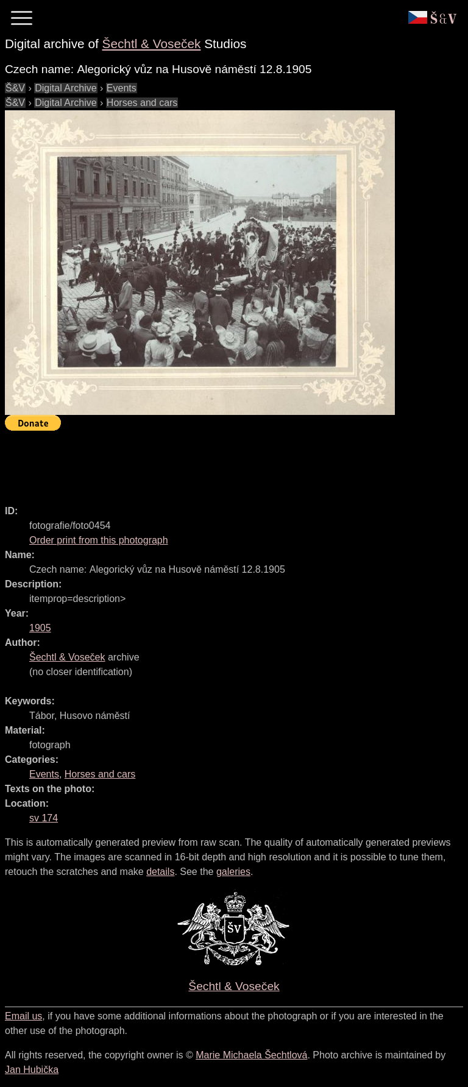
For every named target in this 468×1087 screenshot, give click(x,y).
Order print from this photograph (98, 540)
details (160, 871)
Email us (23, 1016)
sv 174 (43, 818)
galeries (233, 871)
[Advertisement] (226, 462)
